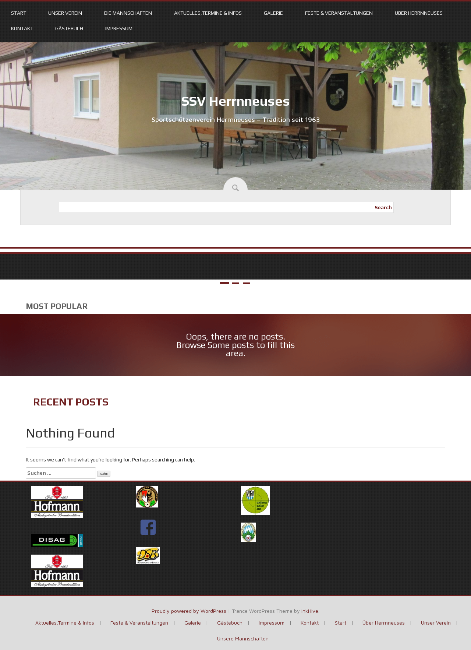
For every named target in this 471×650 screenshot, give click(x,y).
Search (383, 207)
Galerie (273, 13)
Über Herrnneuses (419, 13)
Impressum (118, 28)
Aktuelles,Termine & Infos (208, 13)
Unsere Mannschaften (243, 638)
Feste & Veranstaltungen (339, 13)
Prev (10, 261)
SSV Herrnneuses (235, 101)
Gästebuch (69, 28)
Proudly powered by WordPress (189, 611)
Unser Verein (65, 13)
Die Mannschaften (128, 13)
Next (460, 261)
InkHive (309, 611)
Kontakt (22, 28)
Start (18, 13)
